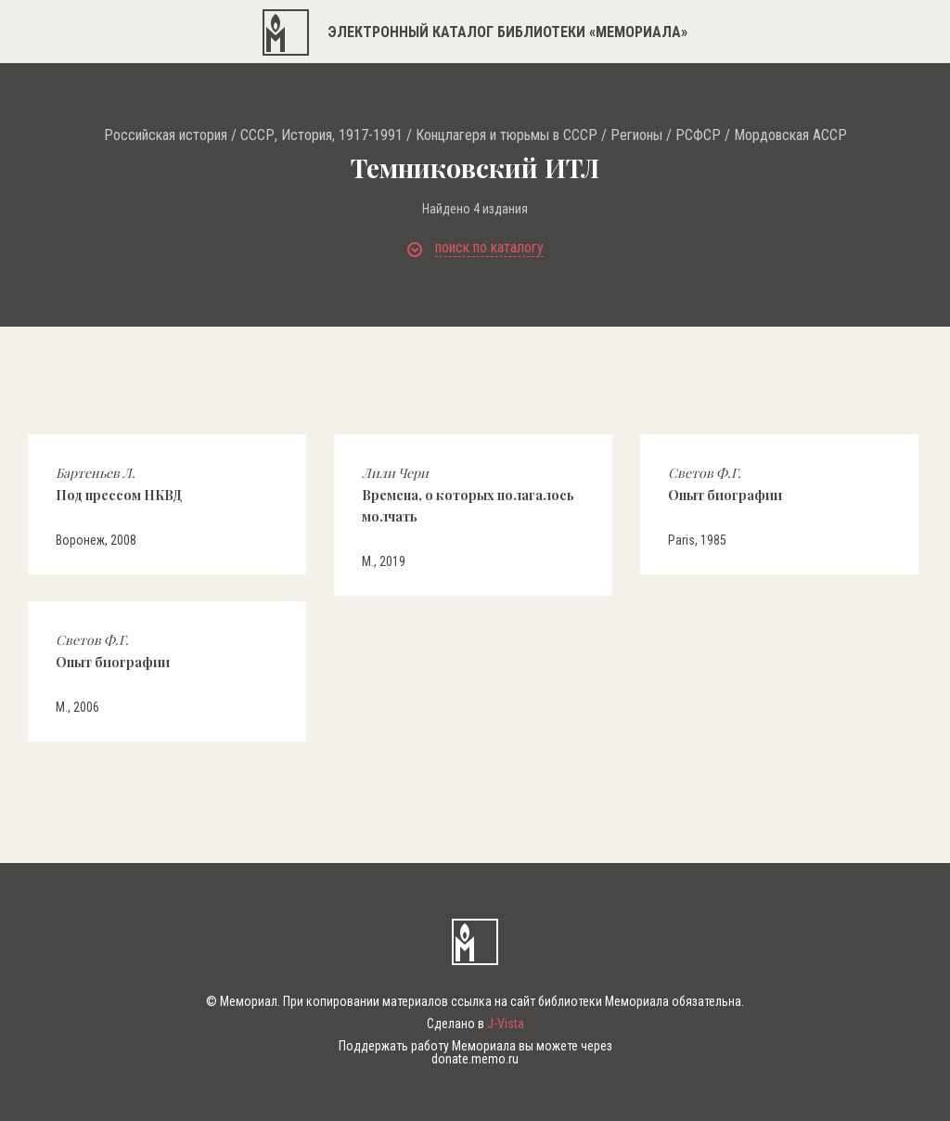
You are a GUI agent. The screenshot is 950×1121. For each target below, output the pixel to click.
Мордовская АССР (790, 135)
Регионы (636, 135)
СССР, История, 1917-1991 (321, 135)
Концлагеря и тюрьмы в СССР (506, 135)
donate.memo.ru (475, 1058)
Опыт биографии (725, 483)
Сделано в (475, 1023)
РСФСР (698, 135)
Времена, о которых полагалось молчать (468, 494)
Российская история (165, 135)
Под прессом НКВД (119, 483)
